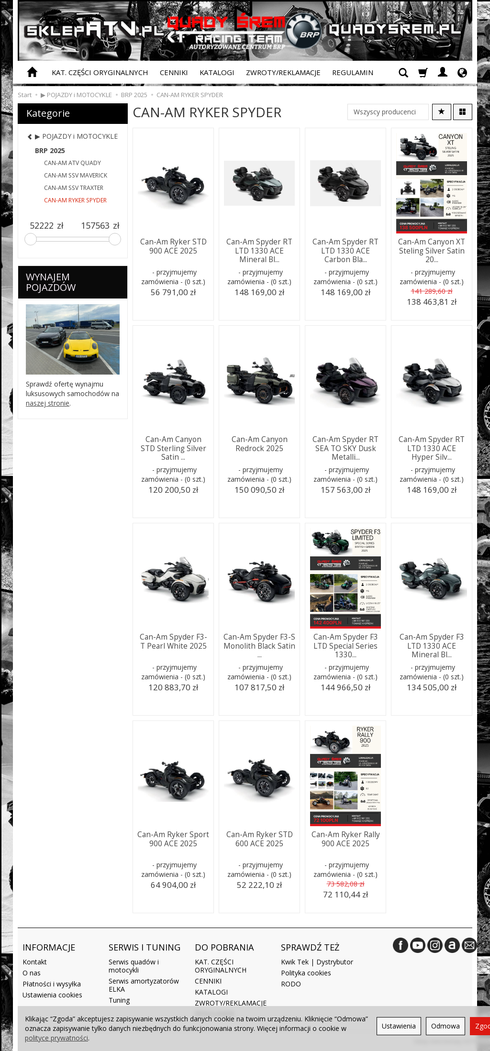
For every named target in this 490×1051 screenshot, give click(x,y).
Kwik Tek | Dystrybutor (317, 961)
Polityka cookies (306, 972)
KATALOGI (217, 72)
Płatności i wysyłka (51, 983)
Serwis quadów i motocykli (134, 965)
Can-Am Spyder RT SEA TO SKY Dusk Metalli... (345, 448)
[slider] (30, 239)
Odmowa (445, 1025)
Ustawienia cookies (52, 994)
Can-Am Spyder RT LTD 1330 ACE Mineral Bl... (259, 251)
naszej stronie (47, 403)
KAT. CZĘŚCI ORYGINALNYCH (100, 72)
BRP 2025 (50, 150)
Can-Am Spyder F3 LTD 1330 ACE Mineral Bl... (432, 646)
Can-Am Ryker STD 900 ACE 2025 (173, 246)
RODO (291, 983)
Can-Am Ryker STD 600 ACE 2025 (259, 839)
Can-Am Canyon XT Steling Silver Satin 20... (431, 251)
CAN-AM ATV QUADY (72, 163)
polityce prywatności (56, 1037)
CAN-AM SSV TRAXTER (73, 188)
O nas (31, 972)
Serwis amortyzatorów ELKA (144, 985)
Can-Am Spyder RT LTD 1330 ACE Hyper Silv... (432, 448)
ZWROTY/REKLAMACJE (283, 72)
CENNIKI (174, 72)
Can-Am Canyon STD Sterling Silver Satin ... (173, 448)
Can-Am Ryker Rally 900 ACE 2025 (346, 839)
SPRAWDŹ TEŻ (310, 947)
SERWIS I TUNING (144, 947)
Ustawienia (399, 1025)
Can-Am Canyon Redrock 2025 (260, 443)
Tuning (119, 1000)
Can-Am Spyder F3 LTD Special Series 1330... (345, 646)
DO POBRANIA (224, 947)
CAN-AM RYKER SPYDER (75, 200)
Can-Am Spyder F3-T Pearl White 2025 (173, 641)
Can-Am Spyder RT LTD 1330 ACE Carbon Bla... (345, 251)
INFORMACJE (48, 947)
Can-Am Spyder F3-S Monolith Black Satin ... (259, 646)
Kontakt (34, 961)
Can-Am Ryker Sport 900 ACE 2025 (173, 839)
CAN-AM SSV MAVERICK (75, 175)
